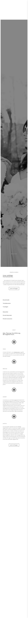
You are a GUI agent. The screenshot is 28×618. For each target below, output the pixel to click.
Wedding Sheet (17, 352)
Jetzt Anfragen (14, 288)
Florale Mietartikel (7, 315)
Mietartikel (5, 312)
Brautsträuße (6, 300)
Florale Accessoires (7, 318)
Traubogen (5, 306)
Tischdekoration (7, 303)
